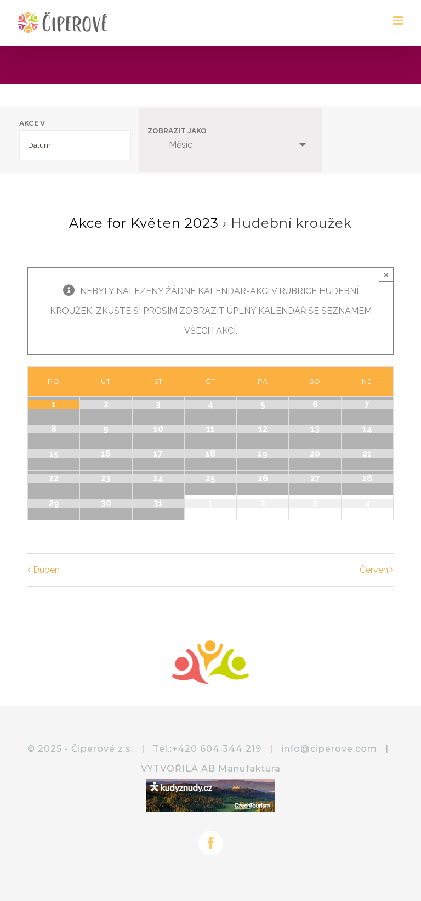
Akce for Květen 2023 (144, 223)
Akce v (32, 123)
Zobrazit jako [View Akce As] (177, 131)
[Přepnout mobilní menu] (399, 20)
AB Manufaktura (241, 768)
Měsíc (174, 144)
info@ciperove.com (329, 749)
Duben (46, 570)
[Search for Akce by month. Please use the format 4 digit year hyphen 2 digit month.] (75, 145)
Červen (374, 570)
